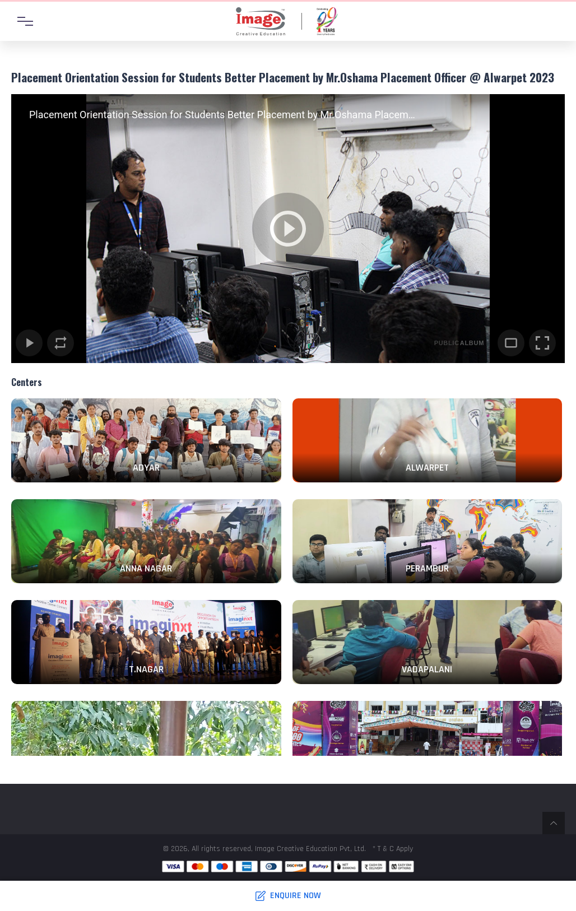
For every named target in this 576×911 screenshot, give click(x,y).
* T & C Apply (393, 849)
